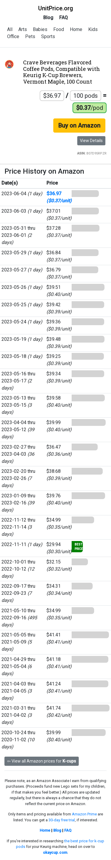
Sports (48, 36)
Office (13, 36)
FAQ (63, 17)
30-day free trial (62, 820)
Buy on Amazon (79, 125)
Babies (40, 29)
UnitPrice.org (55, 8)
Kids (93, 29)
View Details (91, 140)
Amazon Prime (84, 814)
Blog (48, 17)
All (9, 29)
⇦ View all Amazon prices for (41, 761)
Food (58, 29)
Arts (22, 29)
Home (76, 29)
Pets (30, 36)
